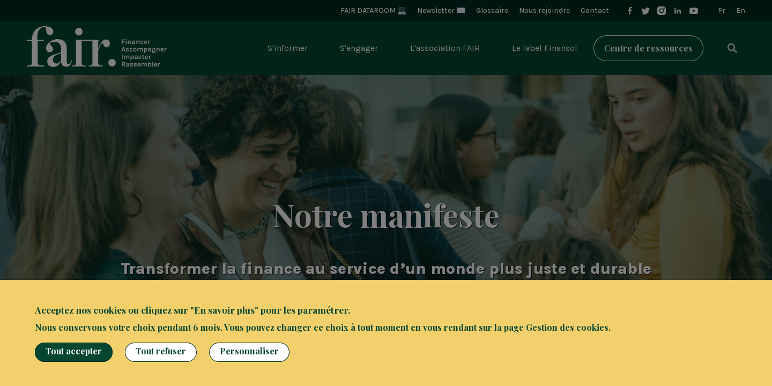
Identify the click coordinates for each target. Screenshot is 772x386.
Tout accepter (74, 351)
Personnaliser (249, 351)
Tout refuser (161, 351)
